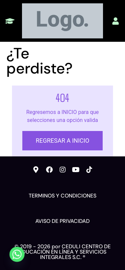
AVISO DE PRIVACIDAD (62, 221)
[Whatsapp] (17, 254)
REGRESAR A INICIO (62, 140)
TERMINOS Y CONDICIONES (62, 195)
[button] (9, 20)
